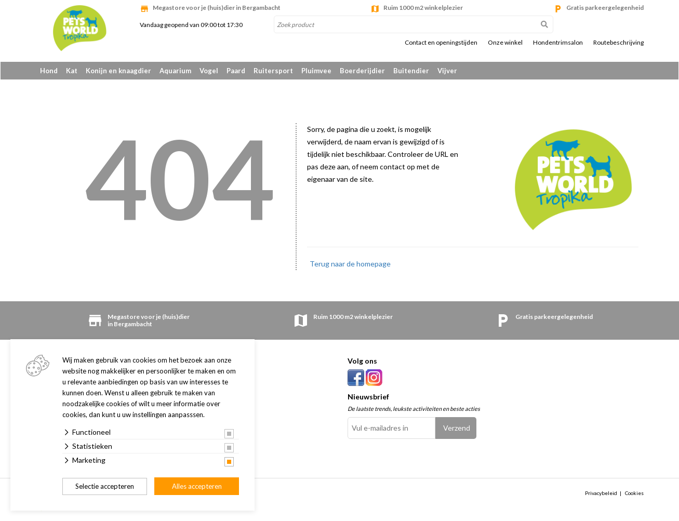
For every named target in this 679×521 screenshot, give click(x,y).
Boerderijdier (362, 70)
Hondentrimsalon (558, 42)
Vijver (447, 70)
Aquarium (175, 70)
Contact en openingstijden (441, 42)
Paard (236, 70)
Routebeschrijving (618, 42)
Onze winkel (505, 42)
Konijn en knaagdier (118, 70)
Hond (49, 70)
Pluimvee (316, 70)
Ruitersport (273, 70)
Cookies (634, 493)
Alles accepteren (197, 486)
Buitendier (411, 70)
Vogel (208, 70)
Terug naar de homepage (350, 264)
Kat (71, 70)
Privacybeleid (601, 493)
